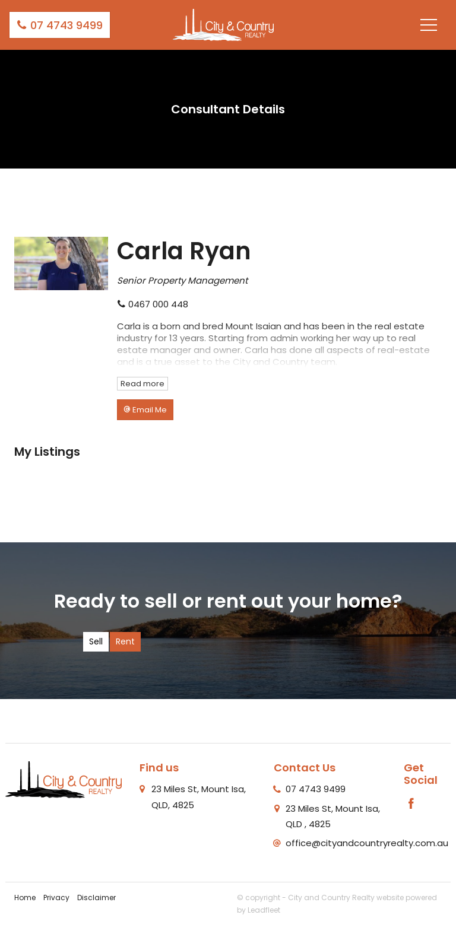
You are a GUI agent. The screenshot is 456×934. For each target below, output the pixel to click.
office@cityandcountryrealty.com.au (367, 843)
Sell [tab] (96, 641)
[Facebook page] (411, 804)
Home (25, 897)
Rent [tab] (125, 641)
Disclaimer (96, 897)
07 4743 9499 (60, 25)
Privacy (56, 897)
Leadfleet (264, 910)
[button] (145, 409)
